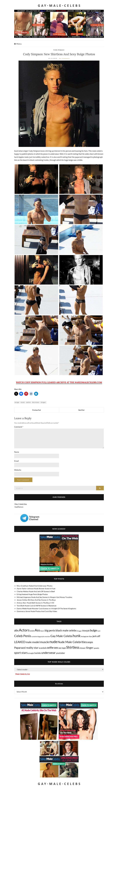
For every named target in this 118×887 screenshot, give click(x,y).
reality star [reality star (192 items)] (32, 647)
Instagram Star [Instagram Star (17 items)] (86, 636)
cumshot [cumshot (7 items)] (34, 636)
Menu (18, 44)
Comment (18, 427)
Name (16, 452)
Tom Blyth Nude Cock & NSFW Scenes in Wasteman (36, 606)
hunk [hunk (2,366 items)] (77, 636)
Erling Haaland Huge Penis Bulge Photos (32, 594)
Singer (43, 402)
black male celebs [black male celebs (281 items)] (66, 630)
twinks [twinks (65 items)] (37, 653)
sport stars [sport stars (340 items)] (21, 652)
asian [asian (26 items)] (32, 631)
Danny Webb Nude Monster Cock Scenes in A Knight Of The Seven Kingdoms (46, 608)
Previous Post (36, 410)
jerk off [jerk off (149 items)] (96, 636)
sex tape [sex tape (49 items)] (62, 648)
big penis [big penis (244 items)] (50, 630)
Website (17, 470)
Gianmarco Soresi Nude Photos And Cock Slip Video (37, 611)
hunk (23, 402)
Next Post (81, 410)
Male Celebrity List (22, 674)
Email (16, 461)
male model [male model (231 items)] (33, 642)
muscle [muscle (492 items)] (44, 642)
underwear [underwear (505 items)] (48, 652)
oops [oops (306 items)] (90, 642)
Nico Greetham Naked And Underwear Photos (34, 586)
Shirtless (35, 402)
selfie (28, 402)
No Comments (64, 58)
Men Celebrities (21, 504)
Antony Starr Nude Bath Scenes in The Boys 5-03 (35, 603)
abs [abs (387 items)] (16, 630)
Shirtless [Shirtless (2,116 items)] (72, 647)
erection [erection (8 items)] (47, 636)
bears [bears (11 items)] (42, 631)
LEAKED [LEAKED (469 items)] (19, 642)
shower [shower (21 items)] (83, 648)
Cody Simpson (59, 50)
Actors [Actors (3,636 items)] (24, 630)
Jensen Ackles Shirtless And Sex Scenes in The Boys (36, 600)
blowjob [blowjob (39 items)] (86, 630)
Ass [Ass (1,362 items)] (37, 630)
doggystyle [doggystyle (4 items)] (40, 636)
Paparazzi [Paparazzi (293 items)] (20, 647)
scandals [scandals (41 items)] (43, 648)
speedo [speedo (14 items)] (96, 648)
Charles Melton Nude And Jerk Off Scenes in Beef (36, 591)
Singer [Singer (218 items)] (89, 647)
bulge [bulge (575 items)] (93, 630)
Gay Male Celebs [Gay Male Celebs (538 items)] (61, 636)
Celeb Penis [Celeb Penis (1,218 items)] (22, 636)
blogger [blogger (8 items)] (79, 631)
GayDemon (19, 507)
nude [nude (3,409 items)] (53, 641)
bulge (17, 402)
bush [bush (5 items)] (98, 631)
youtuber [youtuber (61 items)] (60, 653)
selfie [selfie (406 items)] (50, 647)
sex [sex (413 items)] (56, 647)
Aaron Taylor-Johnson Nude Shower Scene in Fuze (36, 588)
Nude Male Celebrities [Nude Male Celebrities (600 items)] (72, 642)
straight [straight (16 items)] (31, 653)
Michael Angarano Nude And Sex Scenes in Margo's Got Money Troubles (44, 597)
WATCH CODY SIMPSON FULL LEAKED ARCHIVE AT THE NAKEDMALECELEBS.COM (59, 382)
